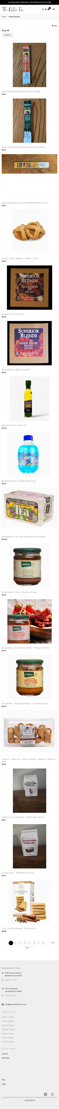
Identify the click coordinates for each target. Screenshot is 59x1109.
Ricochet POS (30, 1100)
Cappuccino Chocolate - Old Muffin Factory (23, 817)
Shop (3, 1079)
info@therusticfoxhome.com (15, 1004)
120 (27, 947)
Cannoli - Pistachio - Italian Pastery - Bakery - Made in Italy (29, 760)
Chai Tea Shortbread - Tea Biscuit (18, 928)
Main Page (5, 1057)
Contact (5, 1053)
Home (4, 16)
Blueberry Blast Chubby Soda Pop (19, 481)
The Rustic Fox (11, 968)
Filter (54, 25)
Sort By (7, 35)
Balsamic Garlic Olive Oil (14, 425)
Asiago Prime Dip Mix (12, 314)
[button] (45, 9)
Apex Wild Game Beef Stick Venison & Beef (23, 147)
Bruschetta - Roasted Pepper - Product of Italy (25, 703)
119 (53, 942)
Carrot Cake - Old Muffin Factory (18, 873)
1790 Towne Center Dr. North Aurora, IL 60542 (13, 974)
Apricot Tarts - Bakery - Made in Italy (20, 258)
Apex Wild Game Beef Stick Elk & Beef (21, 91)
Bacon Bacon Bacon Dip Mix (16, 369)
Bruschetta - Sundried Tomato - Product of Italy (25, 648)
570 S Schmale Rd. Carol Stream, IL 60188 (13, 990)
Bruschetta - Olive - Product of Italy (19, 592)
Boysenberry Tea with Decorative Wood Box (24, 536)
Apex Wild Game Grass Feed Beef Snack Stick (24, 203)
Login (4, 1084)
